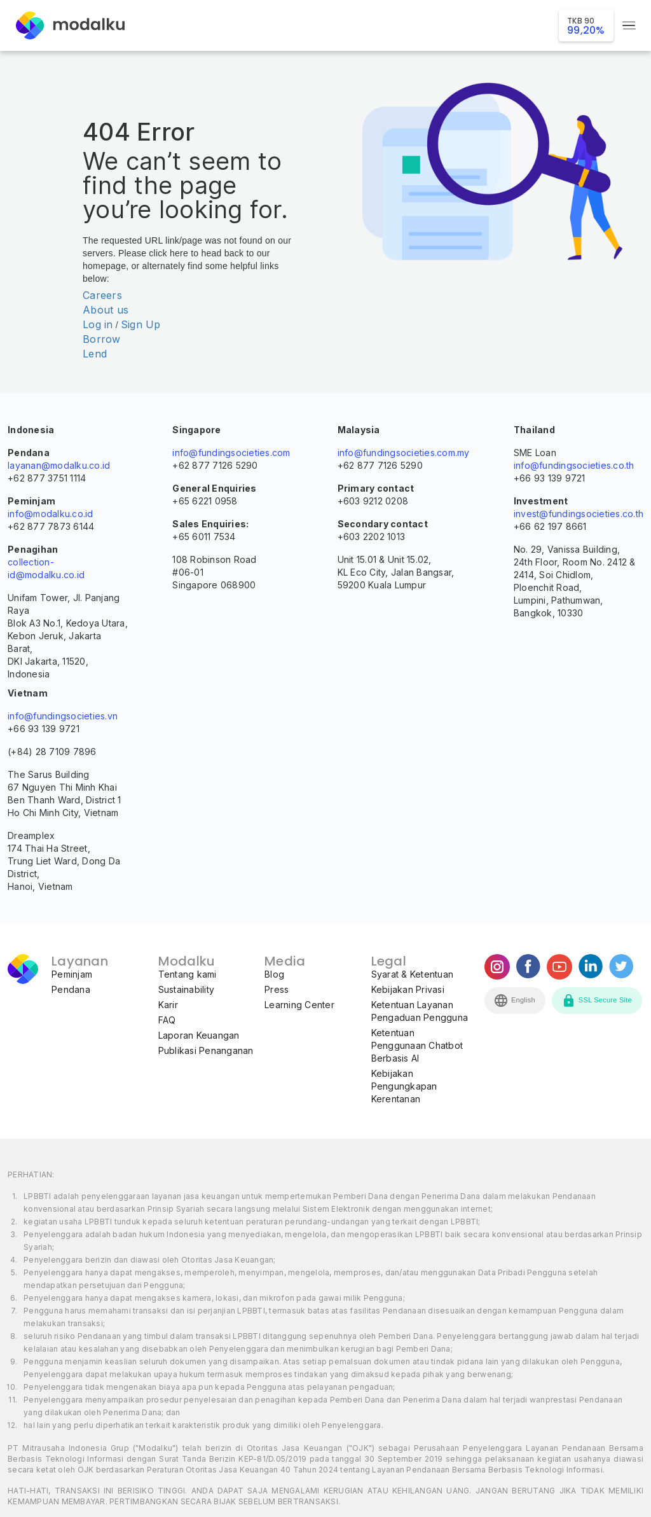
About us (105, 309)
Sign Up (141, 324)
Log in (98, 324)
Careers (102, 295)
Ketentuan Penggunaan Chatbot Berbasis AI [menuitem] (417, 1045)
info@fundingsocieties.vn (63, 715)
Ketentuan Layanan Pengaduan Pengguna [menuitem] (420, 1011)
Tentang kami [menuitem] (187, 974)
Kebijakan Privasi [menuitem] (407, 989)
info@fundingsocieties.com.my (404, 452)
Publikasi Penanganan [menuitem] (206, 1050)
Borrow (102, 339)
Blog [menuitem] (274, 974)
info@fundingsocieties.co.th (574, 465)
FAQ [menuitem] (167, 1020)
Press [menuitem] (276, 989)
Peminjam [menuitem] (71, 974)
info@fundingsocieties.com (231, 452)
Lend (95, 353)
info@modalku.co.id (50, 513)
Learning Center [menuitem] (299, 1004)
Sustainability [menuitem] (186, 989)
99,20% (586, 26)
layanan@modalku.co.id (59, 465)
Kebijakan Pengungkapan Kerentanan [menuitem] (404, 1086)
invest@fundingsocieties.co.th (578, 513)
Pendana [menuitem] (70, 989)
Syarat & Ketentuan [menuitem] (412, 974)
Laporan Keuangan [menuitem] (199, 1035)
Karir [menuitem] (168, 1004)
